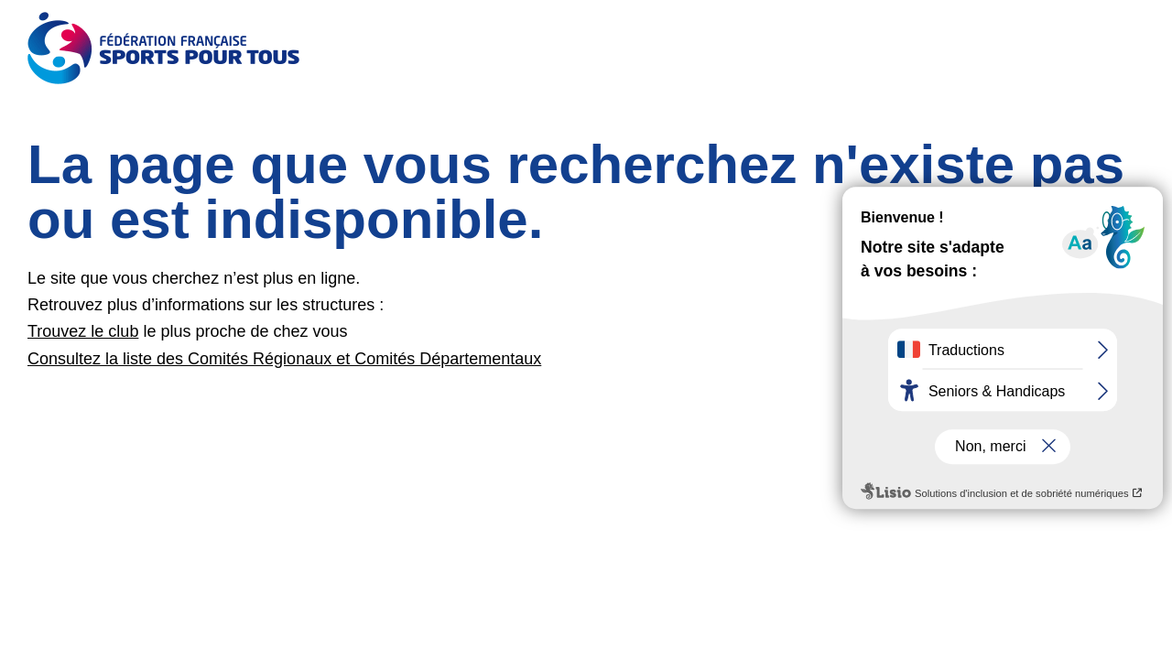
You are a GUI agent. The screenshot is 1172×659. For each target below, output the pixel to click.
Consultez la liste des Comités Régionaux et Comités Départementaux (284, 359)
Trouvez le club (82, 331)
